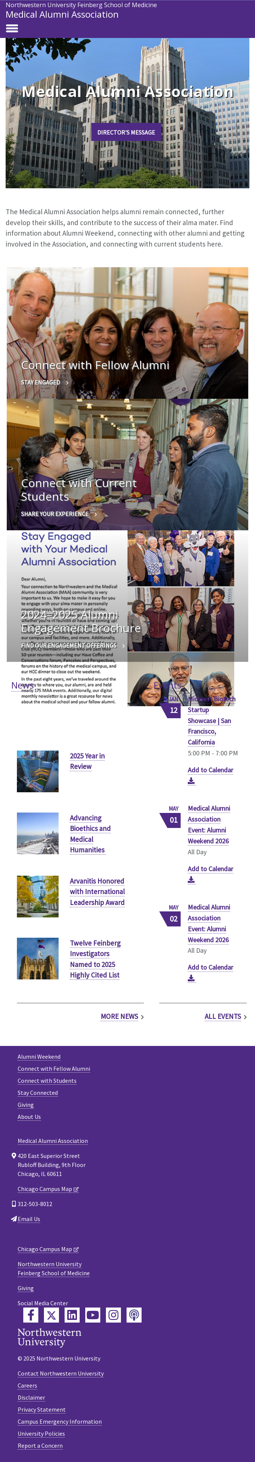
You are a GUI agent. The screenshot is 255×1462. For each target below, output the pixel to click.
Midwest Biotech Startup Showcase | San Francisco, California (211, 721)
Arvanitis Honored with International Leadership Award (97, 891)
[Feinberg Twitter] (51, 1315)
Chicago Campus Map (45, 1189)
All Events (223, 1016)
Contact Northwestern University (61, 1373)
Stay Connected (38, 1092)
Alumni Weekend (39, 1056)
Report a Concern (40, 1445)
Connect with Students (47, 1080)
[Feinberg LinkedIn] (72, 1315)
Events (167, 685)
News (22, 685)
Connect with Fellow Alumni (54, 1068)
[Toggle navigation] (12, 29)
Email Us (29, 1219)
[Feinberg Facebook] (30, 1315)
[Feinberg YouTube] (92, 1315)
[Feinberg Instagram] (113, 1315)
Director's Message (126, 132)
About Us (29, 1116)
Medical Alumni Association (62, 14)
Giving (26, 1104)
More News (119, 1016)
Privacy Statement (42, 1409)
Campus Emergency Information (60, 1421)
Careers (27, 1385)
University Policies (41, 1433)
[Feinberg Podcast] (134, 1315)
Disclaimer (31, 1397)
